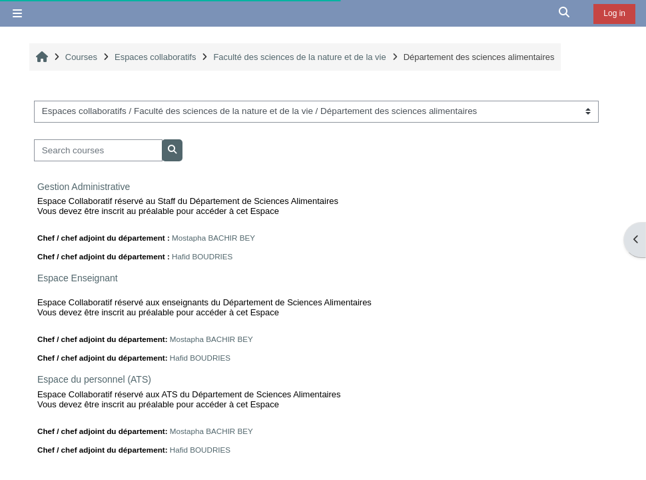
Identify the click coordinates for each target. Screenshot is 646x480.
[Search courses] (98, 150)
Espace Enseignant (77, 278)
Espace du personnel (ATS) (94, 379)
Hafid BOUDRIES (202, 256)
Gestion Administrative (83, 186)
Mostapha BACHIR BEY (213, 237)
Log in (614, 13)
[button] (565, 13)
